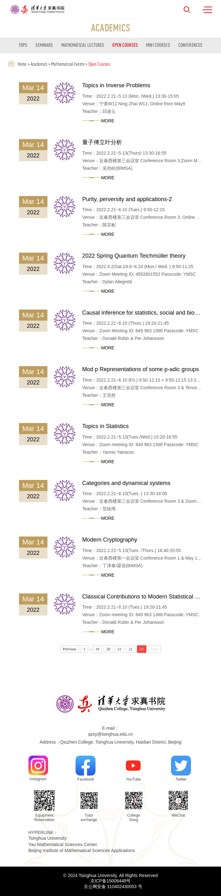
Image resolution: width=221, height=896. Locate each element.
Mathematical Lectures (82, 45)
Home (22, 64)
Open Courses (125, 45)
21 (119, 649)
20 (108, 649)
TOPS (23, 45)
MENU (207, 10)
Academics (39, 64)
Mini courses (158, 45)
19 (97, 649)
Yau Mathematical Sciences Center (62, 844)
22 (130, 649)
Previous (69, 649)
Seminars (44, 45)
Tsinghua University (47, 838)
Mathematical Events (67, 64)
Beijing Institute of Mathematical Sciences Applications (81, 850)
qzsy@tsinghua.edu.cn (110, 734)
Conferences (190, 45)
